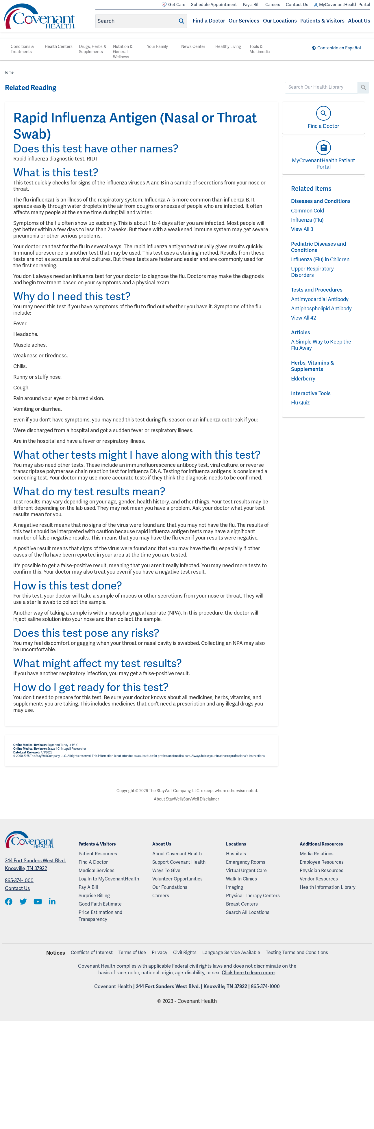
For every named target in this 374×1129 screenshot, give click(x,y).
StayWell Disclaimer (201, 799)
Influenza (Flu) (307, 220)
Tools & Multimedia (259, 49)
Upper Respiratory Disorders (312, 272)
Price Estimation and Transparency (100, 916)
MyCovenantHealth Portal (342, 4)
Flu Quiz (300, 403)
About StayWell (168, 799)
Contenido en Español (339, 48)
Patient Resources (98, 854)
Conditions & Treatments (22, 49)
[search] (321, 87)
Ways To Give (166, 871)
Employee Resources (322, 862)
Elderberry (303, 379)
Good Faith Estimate (100, 904)
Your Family (157, 46)
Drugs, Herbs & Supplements (92, 49)
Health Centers (59, 46)
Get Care (173, 4)
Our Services (244, 21)
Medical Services (96, 871)
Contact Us (297, 4)
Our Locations (280, 21)
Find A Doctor (93, 862)
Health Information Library (328, 887)
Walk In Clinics (241, 879)
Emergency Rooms (245, 862)
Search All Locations (247, 912)
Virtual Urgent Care (246, 871)
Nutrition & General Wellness (123, 51)
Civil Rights (185, 953)
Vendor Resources (319, 879)
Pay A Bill (88, 887)
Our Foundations (169, 887)
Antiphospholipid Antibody (321, 308)
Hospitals (236, 854)
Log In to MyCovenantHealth (109, 879)
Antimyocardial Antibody (320, 299)
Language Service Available (231, 953)
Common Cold (307, 211)
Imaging (234, 887)
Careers (272, 4)
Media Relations (317, 854)
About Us (359, 21)
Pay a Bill (251, 4)
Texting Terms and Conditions (297, 953)
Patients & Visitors (322, 21)
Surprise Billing (94, 896)
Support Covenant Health (178, 862)
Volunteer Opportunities (177, 879)
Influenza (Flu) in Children (320, 259)
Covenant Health (113, 987)
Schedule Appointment (214, 4)
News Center (193, 46)
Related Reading (30, 87)
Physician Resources (321, 871)
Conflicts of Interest (92, 953)
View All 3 (302, 229)
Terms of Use (132, 953)
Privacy (159, 953)
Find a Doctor (209, 21)
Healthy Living (228, 46)
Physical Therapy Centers (253, 896)
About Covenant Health (177, 854)
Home (8, 72)
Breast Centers (242, 904)
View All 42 (303, 318)
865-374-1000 (19, 881)
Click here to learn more (248, 973)
